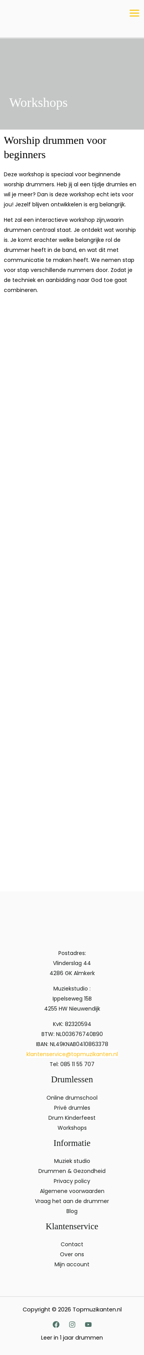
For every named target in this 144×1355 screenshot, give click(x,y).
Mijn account (72, 1264)
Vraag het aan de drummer (72, 1201)
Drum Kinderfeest (72, 1118)
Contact (72, 1244)
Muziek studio (72, 1161)
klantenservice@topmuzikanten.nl (72, 1054)
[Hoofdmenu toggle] (134, 13)
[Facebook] (56, 1324)
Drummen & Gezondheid (72, 1171)
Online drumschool (72, 1098)
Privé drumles (72, 1108)
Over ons (72, 1254)
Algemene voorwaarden (72, 1191)
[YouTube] (88, 1324)
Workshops (72, 1128)
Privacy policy (72, 1181)
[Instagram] (72, 1324)
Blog (72, 1211)
